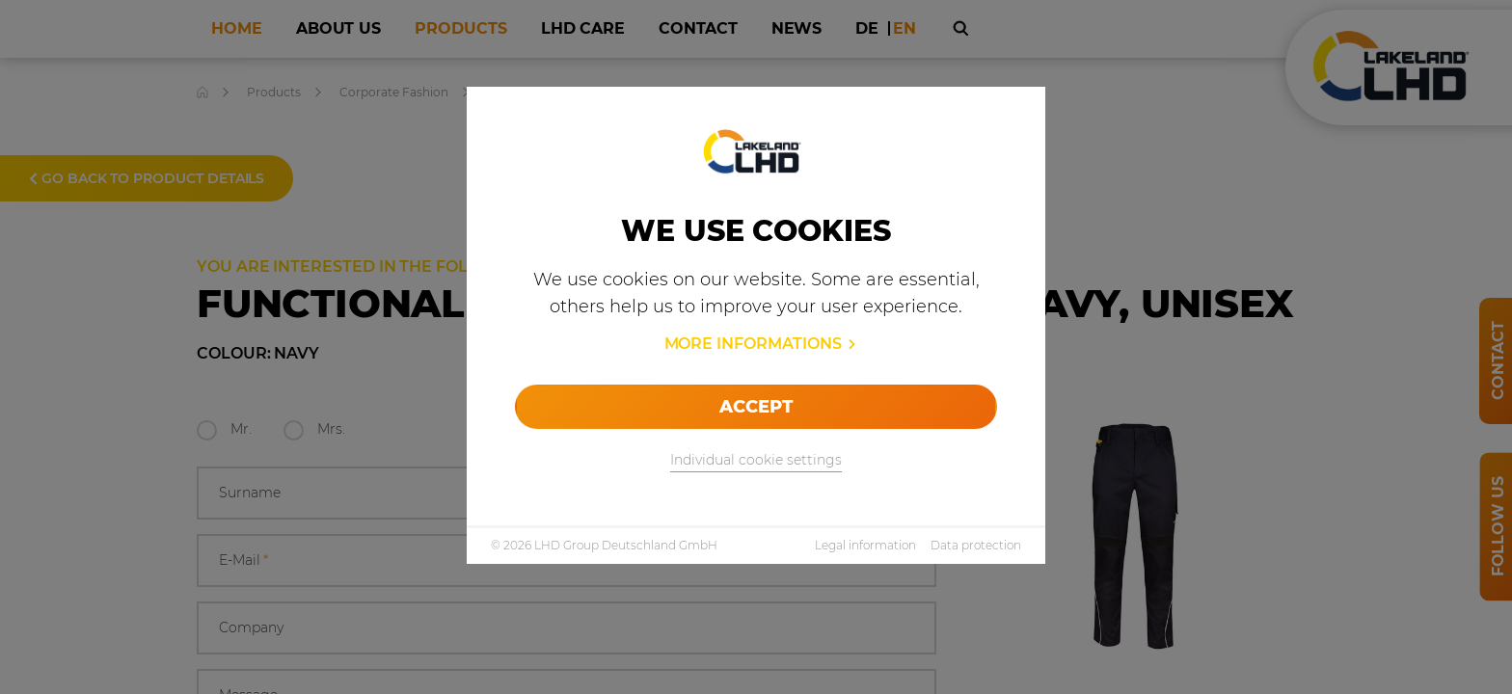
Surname (250, 492)
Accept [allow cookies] (756, 406)
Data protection (976, 545)
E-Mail (243, 560)
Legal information (865, 545)
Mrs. (331, 429)
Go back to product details (146, 178)
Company (251, 627)
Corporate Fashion (393, 92)
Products (274, 92)
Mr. (241, 429)
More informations (753, 343)
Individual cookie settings (756, 459)
